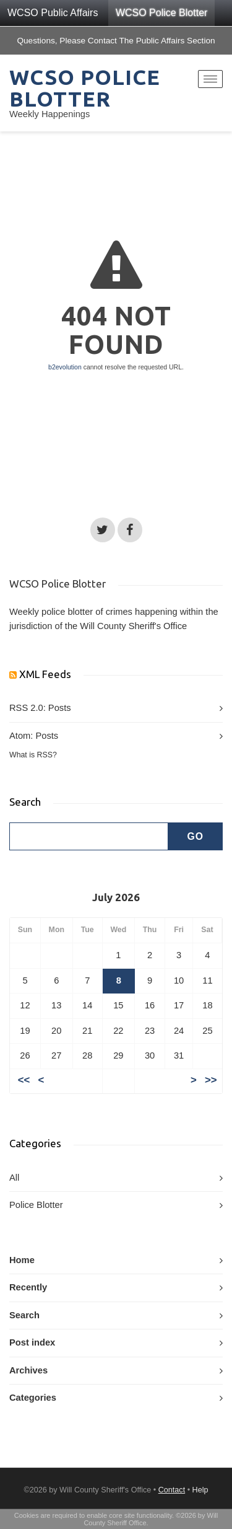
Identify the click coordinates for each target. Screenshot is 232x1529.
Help (200, 1490)
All (14, 1178)
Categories (32, 1398)
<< (24, 1080)
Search (24, 1315)
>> (211, 1080)
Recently (28, 1287)
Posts (59, 708)
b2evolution (65, 367)
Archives (28, 1370)
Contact (171, 1490)
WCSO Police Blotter (161, 12)
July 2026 (116, 897)
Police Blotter (36, 1205)
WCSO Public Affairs (52, 12)
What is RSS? (33, 755)
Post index (32, 1342)
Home (22, 1260)
